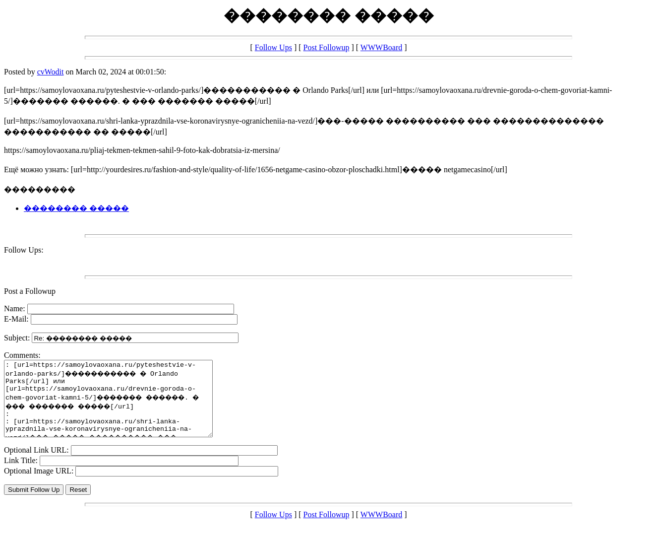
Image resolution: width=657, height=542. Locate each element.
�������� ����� (76, 208)
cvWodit (50, 72)
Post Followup (326, 47)
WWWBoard (381, 47)
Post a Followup (30, 291)
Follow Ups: (24, 250)
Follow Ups (273, 47)
